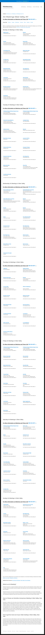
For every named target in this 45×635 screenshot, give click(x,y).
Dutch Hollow (5, 383)
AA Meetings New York (20, 13)
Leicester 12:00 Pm (26, 138)
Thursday (21, 22)
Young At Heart (5, 374)
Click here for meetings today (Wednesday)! (23, 27)
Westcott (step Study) (7, 277)
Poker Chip (25, 165)
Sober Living (25, 425)
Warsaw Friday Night (6, 356)
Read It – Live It (25, 522)
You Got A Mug (5, 286)
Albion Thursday (6, 322)
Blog (41, 6)
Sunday (31, 22)
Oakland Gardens (6, 129)
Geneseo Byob (25, 531)
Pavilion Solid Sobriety (7, 147)
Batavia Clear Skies (26, 50)
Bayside (24, 32)
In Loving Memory (26, 322)
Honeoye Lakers (25, 392)
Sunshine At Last (26, 434)
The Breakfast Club (6, 50)
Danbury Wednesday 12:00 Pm (8, 189)
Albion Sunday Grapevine (7, 558)
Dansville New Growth (26, 59)
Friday (25, 22)
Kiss (4, 567)
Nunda (4, 216)
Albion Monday (25, 77)
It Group (4, 513)
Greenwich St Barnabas (7, 156)
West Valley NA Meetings (16, 580)
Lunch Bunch (5, 77)
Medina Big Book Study (7, 304)
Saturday (28, 22)
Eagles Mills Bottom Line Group (28, 189)
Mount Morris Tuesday (7, 138)
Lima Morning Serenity (7, 174)
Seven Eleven (5, 410)
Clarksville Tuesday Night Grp (8, 120)
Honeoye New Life (26, 549)
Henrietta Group (25, 86)
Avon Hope (25, 383)
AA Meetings (23, 6)
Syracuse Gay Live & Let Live (28, 504)
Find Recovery (7, 6)
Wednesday (17, 22)
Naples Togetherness (26, 401)
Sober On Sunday (26, 540)
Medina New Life (6, 549)
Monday (9, 22)
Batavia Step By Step (6, 365)
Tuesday (13, 22)
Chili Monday (5, 95)
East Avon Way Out (26, 304)
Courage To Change (26, 147)
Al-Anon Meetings (36, 6)
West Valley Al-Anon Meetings (25, 580)
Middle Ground (5, 32)
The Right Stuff (5, 59)
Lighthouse (5, 268)
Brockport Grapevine (6, 86)
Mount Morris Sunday (7, 522)
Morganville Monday (6, 68)
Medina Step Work (6, 165)
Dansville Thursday (6, 295)
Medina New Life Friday (7, 392)
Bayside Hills (25, 41)
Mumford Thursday (26, 295)
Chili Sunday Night (26, 558)
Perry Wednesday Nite (27, 216)
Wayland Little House (7, 540)
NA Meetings (29, 6)
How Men (24, 374)
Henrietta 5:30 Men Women (7, 331)
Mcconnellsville (25, 356)
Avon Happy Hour (26, 68)
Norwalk (24, 277)
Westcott (24, 129)
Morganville (5, 531)
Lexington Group (26, 120)
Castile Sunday (5, 504)
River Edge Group (26, 513)
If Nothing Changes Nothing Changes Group (10, 347)
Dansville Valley (25, 365)
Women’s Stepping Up (27, 286)
